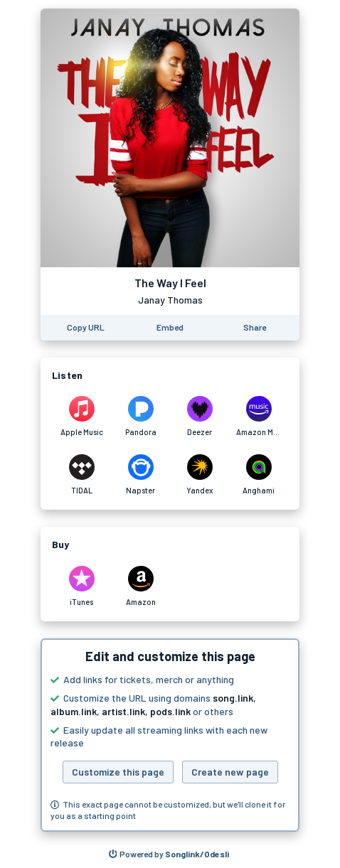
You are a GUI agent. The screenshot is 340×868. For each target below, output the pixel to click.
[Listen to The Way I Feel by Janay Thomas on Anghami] (258, 475)
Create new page (230, 772)
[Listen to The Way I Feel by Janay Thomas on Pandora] (140, 416)
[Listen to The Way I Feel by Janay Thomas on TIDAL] (81, 475)
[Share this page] (255, 328)
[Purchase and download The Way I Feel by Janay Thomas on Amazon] (140, 586)
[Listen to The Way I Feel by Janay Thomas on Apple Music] (81, 416)
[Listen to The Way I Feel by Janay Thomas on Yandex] (199, 475)
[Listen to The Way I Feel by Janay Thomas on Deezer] (199, 416)
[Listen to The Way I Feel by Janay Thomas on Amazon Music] (258, 416)
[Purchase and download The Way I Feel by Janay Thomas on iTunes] (81, 586)
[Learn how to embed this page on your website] (170, 328)
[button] (170, 735)
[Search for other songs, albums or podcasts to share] (169, 854)
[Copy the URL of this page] (85, 328)
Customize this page (118, 772)
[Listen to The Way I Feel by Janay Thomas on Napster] (140, 475)
